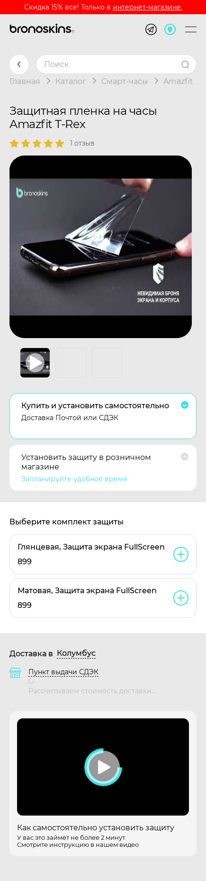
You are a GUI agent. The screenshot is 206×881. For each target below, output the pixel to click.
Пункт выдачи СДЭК (63, 672)
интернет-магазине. (147, 7)
